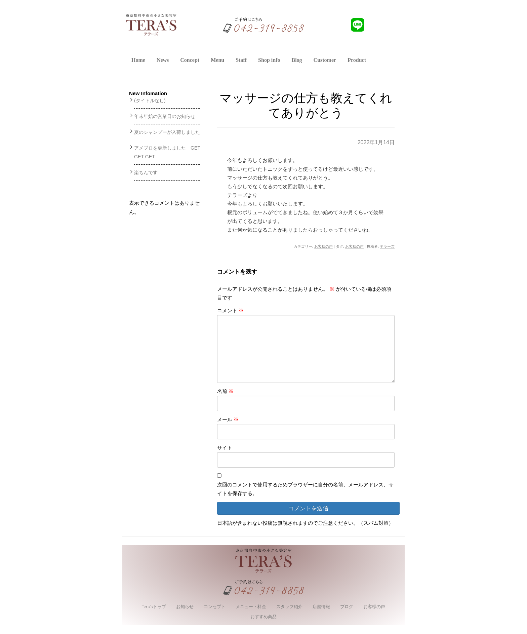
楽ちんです (146, 172)
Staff (241, 60)
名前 (225, 391)
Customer (325, 60)
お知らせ (185, 606)
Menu (217, 60)
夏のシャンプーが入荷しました (167, 132)
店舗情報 (321, 606)
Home (138, 60)
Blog (296, 60)
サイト (224, 447)
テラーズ (387, 246)
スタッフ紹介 (289, 606)
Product (357, 60)
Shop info (269, 60)
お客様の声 (323, 246)
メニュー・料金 (251, 606)
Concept (189, 60)
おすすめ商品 (263, 616)
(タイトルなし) (149, 100)
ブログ (346, 606)
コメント (230, 310)
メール (228, 419)
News (163, 60)
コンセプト (215, 606)
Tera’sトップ (154, 606)
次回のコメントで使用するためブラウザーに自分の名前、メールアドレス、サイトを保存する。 (305, 489)
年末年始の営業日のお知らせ (164, 116)
